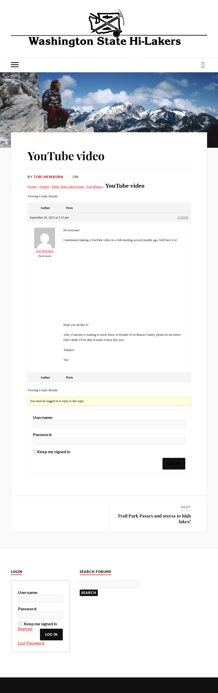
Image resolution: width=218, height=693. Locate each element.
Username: (43, 417)
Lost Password (31, 642)
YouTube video (66, 155)
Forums (32, 186)
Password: (42, 434)
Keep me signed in (53, 451)
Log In (174, 463)
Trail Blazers (94, 186)
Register (25, 628)
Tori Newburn (48, 177)
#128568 (183, 217)
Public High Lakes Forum (68, 186)
